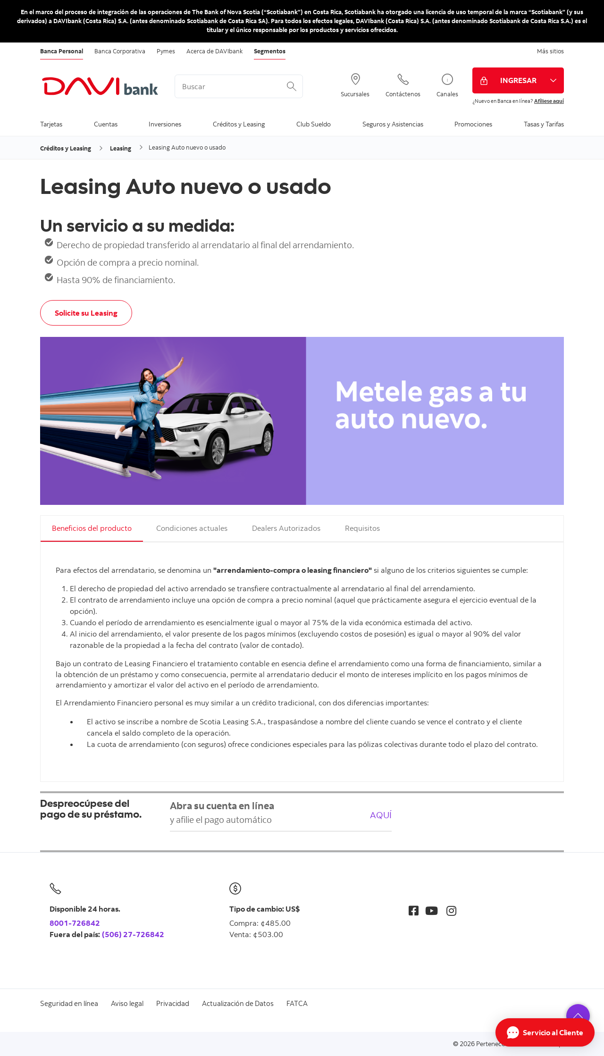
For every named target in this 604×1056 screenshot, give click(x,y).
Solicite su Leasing (86, 313)
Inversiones (165, 123)
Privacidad (172, 1003)
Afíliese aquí (549, 101)
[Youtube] (431, 910)
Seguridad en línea (69, 1003)
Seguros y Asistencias (392, 123)
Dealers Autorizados (286, 528)
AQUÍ (381, 815)
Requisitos (362, 528)
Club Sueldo (313, 123)
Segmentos (269, 51)
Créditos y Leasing (239, 123)
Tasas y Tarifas (544, 123)
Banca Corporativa (119, 51)
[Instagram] (451, 910)
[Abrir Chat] (545, 1032)
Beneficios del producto (92, 528)
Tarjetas (51, 123)
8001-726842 (75, 923)
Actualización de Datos (238, 1003)
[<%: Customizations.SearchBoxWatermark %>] (239, 86)
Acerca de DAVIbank (214, 51)
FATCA (297, 1003)
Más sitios (550, 51)
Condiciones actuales (191, 528)
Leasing (120, 148)
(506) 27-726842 (133, 934)
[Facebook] (414, 910)
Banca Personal (61, 51)
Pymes (166, 51)
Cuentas (105, 123)
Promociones (473, 123)
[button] (578, 1016)
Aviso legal (127, 1003)
